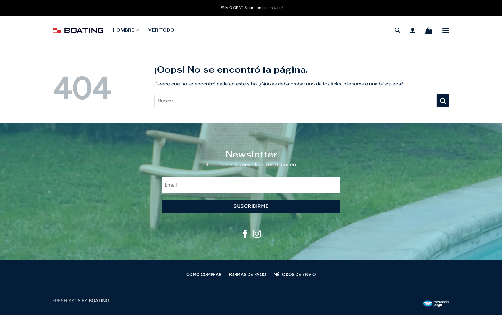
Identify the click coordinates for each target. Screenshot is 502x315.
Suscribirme (250, 206)
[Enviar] (443, 100)
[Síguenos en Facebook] (245, 234)
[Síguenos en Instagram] (257, 234)
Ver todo (161, 30)
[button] (397, 30)
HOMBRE (126, 30)
